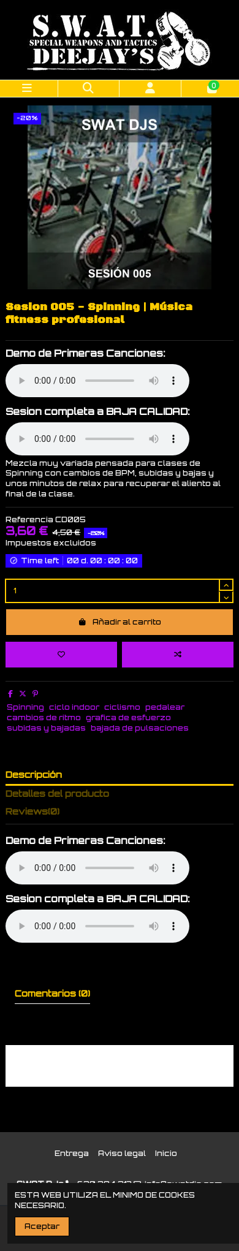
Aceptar (42, 1226)
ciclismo (122, 707)
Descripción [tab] (34, 775)
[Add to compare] (177, 654)
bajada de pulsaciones (140, 727)
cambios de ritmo (44, 717)
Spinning (25, 707)
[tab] (119, 814)
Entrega (72, 1153)
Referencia (29, 519)
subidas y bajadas (46, 727)
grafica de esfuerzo (128, 717)
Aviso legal (122, 1153)
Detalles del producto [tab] (57, 794)
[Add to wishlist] (61, 654)
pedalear (164, 707)
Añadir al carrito (119, 621)
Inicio (166, 1153)
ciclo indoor (74, 707)
